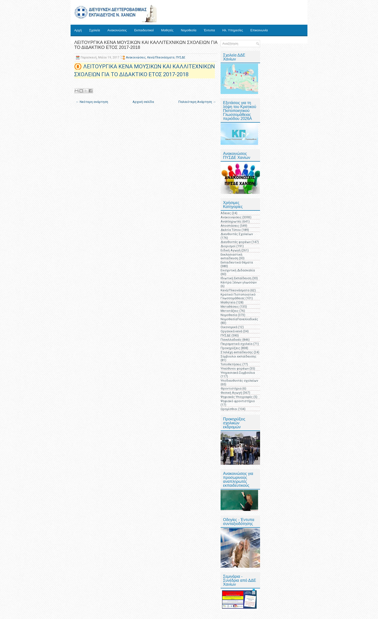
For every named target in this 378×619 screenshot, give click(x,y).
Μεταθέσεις (230, 306)
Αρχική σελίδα (143, 102)
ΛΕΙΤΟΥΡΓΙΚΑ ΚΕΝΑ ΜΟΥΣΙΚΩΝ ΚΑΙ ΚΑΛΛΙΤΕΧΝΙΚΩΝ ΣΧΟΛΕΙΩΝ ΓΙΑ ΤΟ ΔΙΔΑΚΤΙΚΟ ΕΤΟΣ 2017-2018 (145, 45)
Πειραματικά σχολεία (236, 344)
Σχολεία (94, 30)
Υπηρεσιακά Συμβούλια (238, 373)
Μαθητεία (228, 302)
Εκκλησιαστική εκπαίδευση (231, 256)
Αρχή (78, 30)
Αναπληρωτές (231, 221)
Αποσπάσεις (230, 225)
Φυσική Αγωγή (231, 392)
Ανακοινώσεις (117, 30)
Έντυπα (209, 30)
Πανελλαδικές (231, 339)
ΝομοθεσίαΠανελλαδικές (239, 319)
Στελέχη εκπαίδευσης (237, 352)
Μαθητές (167, 30)
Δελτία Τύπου (231, 230)
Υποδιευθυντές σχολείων (239, 380)
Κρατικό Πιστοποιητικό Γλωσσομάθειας (238, 296)
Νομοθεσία (188, 30)
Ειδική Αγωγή (231, 250)
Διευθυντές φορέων (236, 242)
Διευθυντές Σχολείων (237, 234)
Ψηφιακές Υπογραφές (237, 397)
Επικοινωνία (259, 30)
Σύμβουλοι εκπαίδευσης (238, 356)
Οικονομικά (229, 327)
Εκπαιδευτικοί (144, 30)
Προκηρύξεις (230, 348)
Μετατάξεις (230, 311)
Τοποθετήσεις (231, 364)
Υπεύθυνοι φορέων (235, 368)
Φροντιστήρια (231, 388)
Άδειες (226, 213)
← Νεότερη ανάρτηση (92, 102)
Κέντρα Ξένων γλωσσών (239, 282)
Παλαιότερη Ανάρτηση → (197, 102)
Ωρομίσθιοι (229, 409)
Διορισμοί (228, 246)
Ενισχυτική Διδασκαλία (238, 270)
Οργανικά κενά (231, 331)
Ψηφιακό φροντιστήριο (238, 401)
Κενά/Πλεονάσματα (160, 57)
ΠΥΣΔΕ (180, 57)
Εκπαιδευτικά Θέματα (237, 262)
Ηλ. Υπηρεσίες (232, 30)
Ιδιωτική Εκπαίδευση (236, 278)
